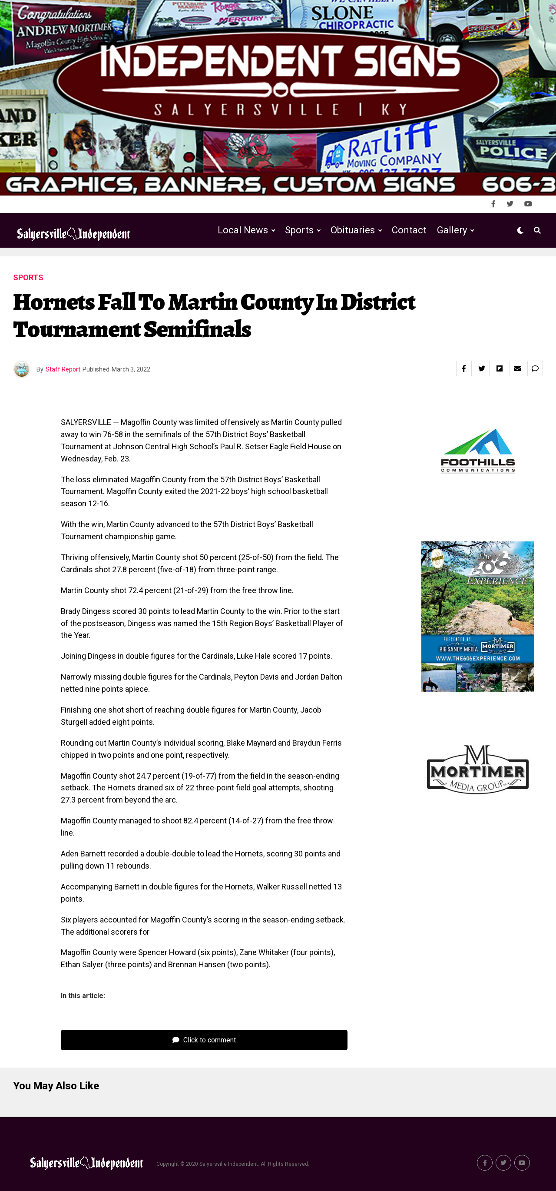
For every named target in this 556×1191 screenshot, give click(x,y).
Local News (243, 230)
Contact (409, 230)
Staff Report (63, 369)
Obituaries (353, 230)
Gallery (452, 230)
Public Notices (344, 266)
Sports (299, 230)
